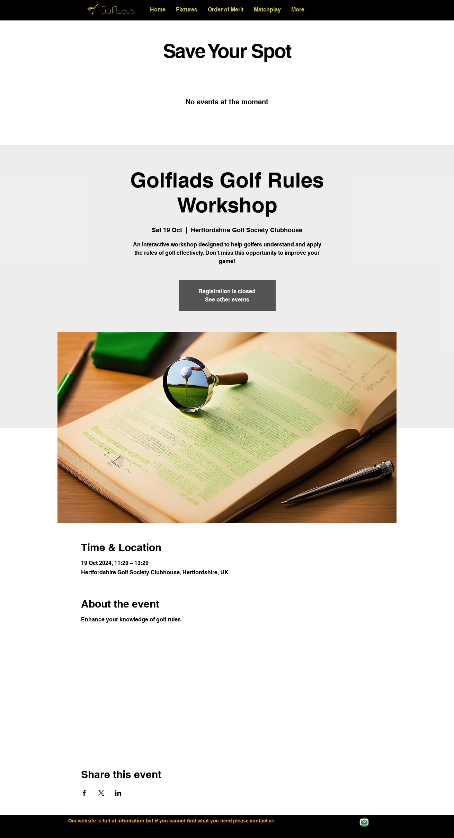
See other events (227, 299)
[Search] (381, 9)
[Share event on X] (101, 793)
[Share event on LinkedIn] (118, 793)
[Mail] (364, 822)
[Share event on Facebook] (84, 793)
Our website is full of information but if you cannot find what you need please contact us (172, 820)
